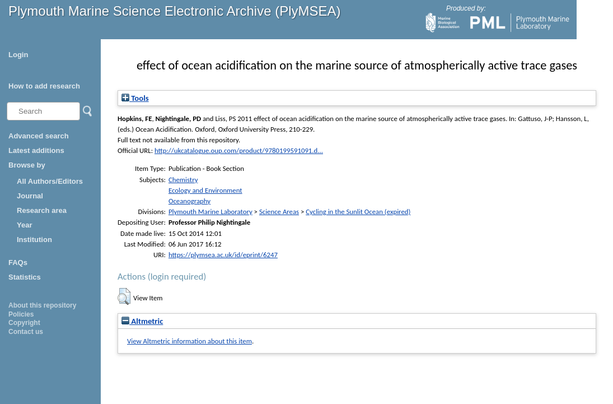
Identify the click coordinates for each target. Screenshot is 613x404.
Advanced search (38, 136)
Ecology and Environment (205, 190)
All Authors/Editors (50, 181)
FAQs (17, 262)
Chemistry (183, 179)
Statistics (24, 277)
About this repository (42, 305)
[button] (124, 296)
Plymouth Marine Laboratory (210, 211)
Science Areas (279, 211)
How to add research (44, 86)
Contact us (25, 332)
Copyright (24, 323)
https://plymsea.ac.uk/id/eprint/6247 (223, 254)
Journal (30, 196)
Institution (34, 239)
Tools (135, 98)
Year (24, 225)
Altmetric (142, 321)
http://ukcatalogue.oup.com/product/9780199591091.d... (239, 150)
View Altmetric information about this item (189, 341)
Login (18, 54)
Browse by (26, 165)
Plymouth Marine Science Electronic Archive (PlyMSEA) (174, 10)
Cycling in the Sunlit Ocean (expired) (358, 211)
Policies (21, 314)
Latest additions (36, 150)
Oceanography (189, 201)
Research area (42, 210)
